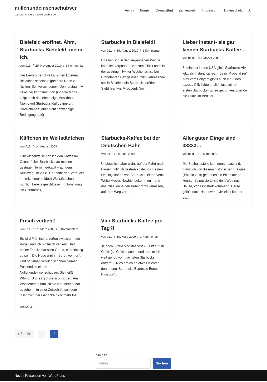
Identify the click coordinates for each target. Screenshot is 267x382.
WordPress (56, 376)
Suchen (101, 356)
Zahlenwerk (187, 10)
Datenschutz (233, 10)
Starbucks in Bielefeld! (128, 42)
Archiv (129, 10)
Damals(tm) (164, 10)
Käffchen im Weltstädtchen (52, 138)
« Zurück (24, 334)
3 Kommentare (68, 229)
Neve (18, 376)
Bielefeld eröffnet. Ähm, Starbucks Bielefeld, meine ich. (51, 49)
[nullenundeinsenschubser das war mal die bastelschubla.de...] (46, 10)
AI (250, 10)
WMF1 (25, 279)
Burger (145, 10)
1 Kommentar (75, 65)
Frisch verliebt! (38, 221)
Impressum (210, 10)
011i (28, 65)
